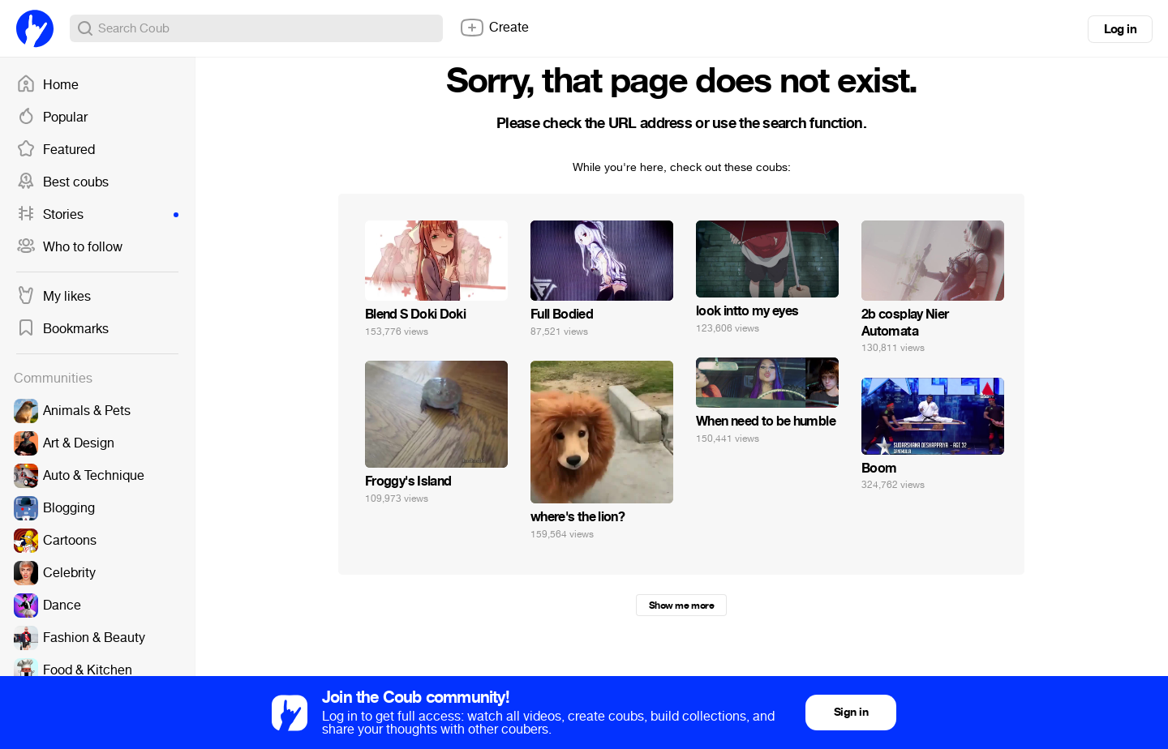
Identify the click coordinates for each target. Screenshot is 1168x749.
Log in (1120, 29)
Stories (97, 214)
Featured (55, 150)
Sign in (851, 712)
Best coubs (62, 182)
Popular (52, 117)
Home (47, 85)
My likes (53, 296)
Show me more (681, 605)
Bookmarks (62, 329)
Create (494, 28)
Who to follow (69, 247)
